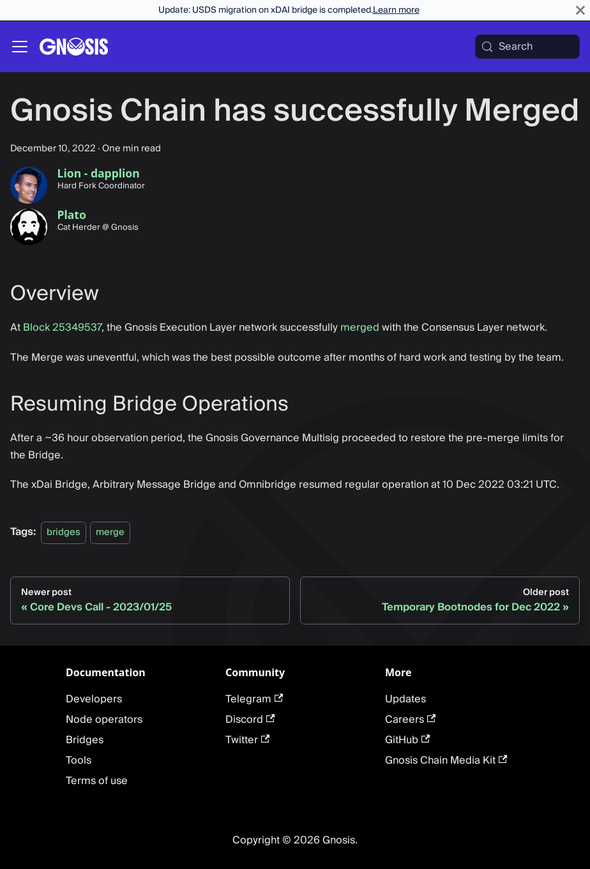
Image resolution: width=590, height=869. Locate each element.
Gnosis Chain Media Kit (446, 760)
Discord (250, 720)
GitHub (407, 740)
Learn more (396, 10)
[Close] (580, 10)
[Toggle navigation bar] (19, 46)
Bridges (84, 740)
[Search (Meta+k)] (527, 46)
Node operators (104, 720)
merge (110, 532)
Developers (94, 699)
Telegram (254, 699)
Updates (405, 699)
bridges (63, 532)
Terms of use (97, 781)
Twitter (247, 740)
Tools (78, 760)
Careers (410, 720)
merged (359, 327)
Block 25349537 (62, 327)
